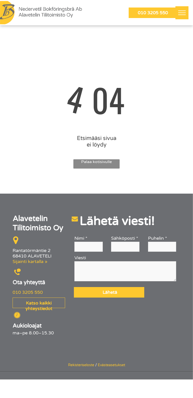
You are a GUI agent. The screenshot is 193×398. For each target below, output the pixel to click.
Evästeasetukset (111, 365)
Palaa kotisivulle (96, 161)
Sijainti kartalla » (30, 261)
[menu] (181, 12)
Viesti (80, 257)
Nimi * (80, 238)
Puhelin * (157, 238)
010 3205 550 (28, 292)
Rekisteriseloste (81, 365)
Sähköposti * (124, 238)
